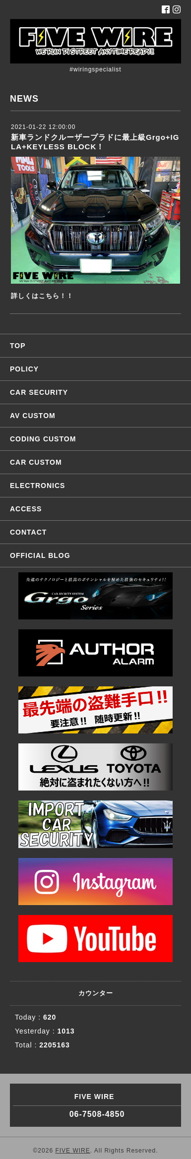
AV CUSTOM (33, 416)
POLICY (24, 369)
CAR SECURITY (39, 392)
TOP (18, 346)
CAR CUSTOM (36, 462)
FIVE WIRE (72, 1150)
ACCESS (26, 509)
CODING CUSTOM (43, 439)
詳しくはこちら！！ (42, 296)
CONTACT (28, 532)
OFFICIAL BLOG (40, 555)
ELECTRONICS (37, 485)
